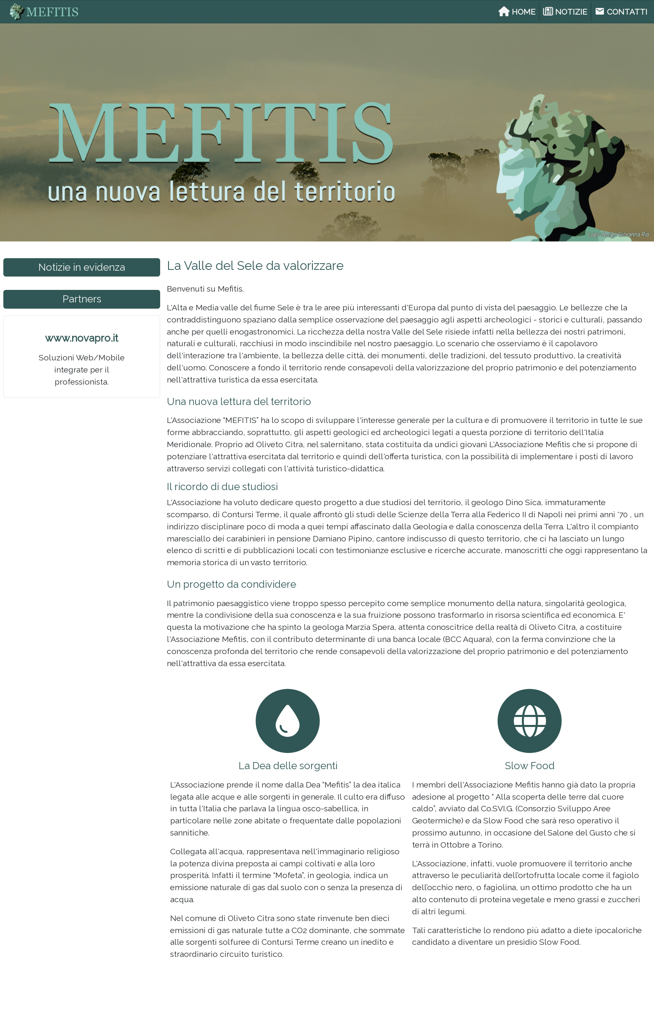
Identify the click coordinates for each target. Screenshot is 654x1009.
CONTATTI (621, 11)
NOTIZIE (565, 11)
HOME (517, 11)
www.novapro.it (81, 338)
